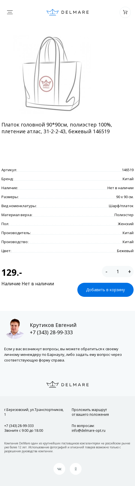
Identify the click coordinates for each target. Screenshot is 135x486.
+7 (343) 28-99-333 (51, 332)
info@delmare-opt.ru (88, 430)
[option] (52, 74)
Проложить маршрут (90, 412)
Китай (128, 178)
